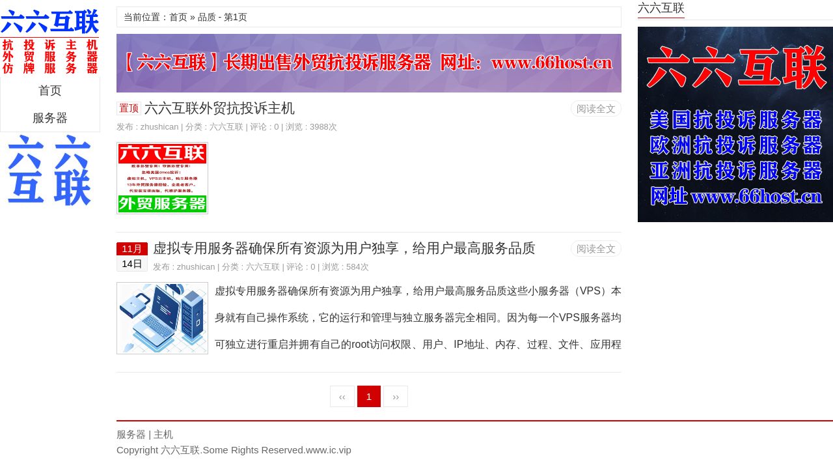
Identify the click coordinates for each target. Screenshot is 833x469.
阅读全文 (596, 108)
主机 (163, 434)
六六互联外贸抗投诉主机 (219, 107)
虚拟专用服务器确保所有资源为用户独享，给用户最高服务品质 (344, 247)
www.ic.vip (328, 449)
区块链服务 (50, 42)
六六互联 (226, 127)
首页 (50, 90)
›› (395, 396)
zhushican (160, 127)
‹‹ (342, 396)
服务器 (50, 117)
